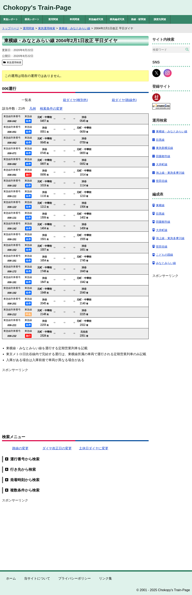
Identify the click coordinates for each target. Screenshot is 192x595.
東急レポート (10, 19)
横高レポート (32, 19)
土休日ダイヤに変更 (93, 448)
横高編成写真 (117, 19)
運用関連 (53, 19)
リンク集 (105, 578)
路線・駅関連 (138, 19)
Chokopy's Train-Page (37, 7)
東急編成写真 (96, 19)
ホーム (11, 578)
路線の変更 (20, 448)
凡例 (32, 108)
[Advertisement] (75, 401)
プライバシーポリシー (74, 578)
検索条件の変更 (51, 108)
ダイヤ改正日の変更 (57, 448)
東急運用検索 (14, 62)
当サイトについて (37, 578)
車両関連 (74, 19)
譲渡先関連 (160, 19)
